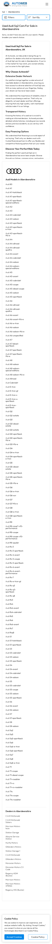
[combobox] (38, 17)
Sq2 (3, 12)
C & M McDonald (13, 816)
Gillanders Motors (13, 847)
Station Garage (12, 832)
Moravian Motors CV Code (15, 868)
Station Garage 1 (13, 851)
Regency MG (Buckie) (15, 890)
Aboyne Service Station (12, 837)
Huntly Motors (12, 843)
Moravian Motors (13, 863)
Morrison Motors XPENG (13, 884)
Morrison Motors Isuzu (13, 827)
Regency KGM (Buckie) (12, 874)
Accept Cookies (14, 937)
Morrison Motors (13, 879)
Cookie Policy (38, 937)
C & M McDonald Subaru (13, 821)
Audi (9, 184)
